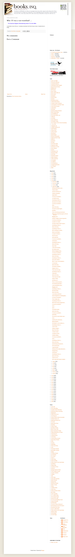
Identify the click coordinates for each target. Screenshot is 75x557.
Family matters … (55, 189)
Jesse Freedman (65, 524)
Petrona (52, 149)
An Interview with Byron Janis (57, 52)
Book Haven (53, 94)
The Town (53, 421)
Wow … (53, 205)
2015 (52, 384)
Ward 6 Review (54, 480)
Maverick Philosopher (55, 136)
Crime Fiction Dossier (55, 106)
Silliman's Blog (54, 511)
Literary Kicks (53, 130)
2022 (52, 178)
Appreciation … (55, 195)
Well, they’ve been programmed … (59, 302)
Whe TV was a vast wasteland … (58, 261)
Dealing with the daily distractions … (59, 349)
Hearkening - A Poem (55, 58)
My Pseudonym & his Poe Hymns (57, 505)
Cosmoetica (53, 436)
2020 (52, 375)
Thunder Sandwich (54, 472)
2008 (52, 396)
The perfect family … (56, 309)
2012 (52, 389)
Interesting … (54, 314)
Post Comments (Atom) (16, 96)
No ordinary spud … (56, 249)
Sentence (53, 468)
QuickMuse (53, 463)
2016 (52, 382)
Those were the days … (56, 269)
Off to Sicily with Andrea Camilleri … (59, 359)
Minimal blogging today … (57, 251)
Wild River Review (54, 483)
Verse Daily (53, 477)
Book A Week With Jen (55, 92)
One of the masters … (56, 259)
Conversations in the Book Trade (57, 104)
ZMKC (52, 167)
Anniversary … (55, 240)
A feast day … (55, 273)
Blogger (42, 550)
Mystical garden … (55, 321)
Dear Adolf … (54, 245)
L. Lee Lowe (53, 124)
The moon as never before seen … (59, 316)
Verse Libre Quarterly (55, 478)
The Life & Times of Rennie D (57, 504)
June (53, 364)
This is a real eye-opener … (57, 282)
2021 (52, 180)
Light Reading (53, 128)
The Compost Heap (55, 496)
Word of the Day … (56, 207)
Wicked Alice (53, 481)
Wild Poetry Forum (54, 423)
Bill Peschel (53, 89)
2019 (52, 377)
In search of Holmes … (56, 233)
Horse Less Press (54, 445)
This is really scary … (56, 299)
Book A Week (53, 91)
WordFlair (53, 424)
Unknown (65, 532)
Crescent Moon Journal (55, 438)
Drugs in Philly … (55, 278)
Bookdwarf (53, 95)
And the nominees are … (57, 191)
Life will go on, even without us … (58, 323)
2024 (52, 174)
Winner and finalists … (56, 232)
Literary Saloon (54, 131)
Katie (64, 529)
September (54, 186)
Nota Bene (53, 140)
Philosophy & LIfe (54, 151)
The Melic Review (54, 453)
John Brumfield (65, 527)
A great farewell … (55, 347)
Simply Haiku (53, 465)
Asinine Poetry (54, 426)
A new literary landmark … (57, 294)
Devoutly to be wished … (57, 201)
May (53, 366)
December (54, 181)
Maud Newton (53, 134)
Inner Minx (53, 118)
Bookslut (52, 98)
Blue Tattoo (53, 492)
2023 (52, 176)
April (53, 368)
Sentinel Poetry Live (55, 418)
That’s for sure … (55, 357)
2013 (52, 387)
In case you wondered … (57, 196)
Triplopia (52, 474)
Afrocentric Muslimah (55, 82)
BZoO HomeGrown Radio (56, 430)
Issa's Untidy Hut (54, 119)
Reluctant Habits (54, 152)
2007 (52, 398)
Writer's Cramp (54, 484)
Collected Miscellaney (55, 101)
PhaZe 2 (52, 457)
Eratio (52, 441)
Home (26, 94)
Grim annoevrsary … (56, 345)
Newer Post (9, 94)
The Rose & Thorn (54, 466)
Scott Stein (53, 154)
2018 (52, 379)
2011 (52, 391)
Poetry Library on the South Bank (57, 462)
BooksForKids (54, 97)
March (53, 370)
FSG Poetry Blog (54, 408)
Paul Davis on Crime (55, 146)
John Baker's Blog (54, 121)
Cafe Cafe (53, 406)
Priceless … (54, 210)
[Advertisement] (26, 82)
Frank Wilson (65, 522)
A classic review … (55, 331)
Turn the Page (54, 514)
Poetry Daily (53, 459)
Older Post (43, 94)
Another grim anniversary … (57, 319)
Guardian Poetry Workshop (56, 409)
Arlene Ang (53, 489)
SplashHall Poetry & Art (55, 420)
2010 (52, 392)
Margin (52, 451)
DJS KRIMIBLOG (54, 113)
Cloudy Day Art (54, 433)
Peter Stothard (54, 148)
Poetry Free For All (54, 414)
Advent (52, 53)
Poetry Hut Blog (54, 460)
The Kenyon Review (55, 448)
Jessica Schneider (54, 501)
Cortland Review (54, 435)
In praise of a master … (56, 221)
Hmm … (53, 306)
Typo (52, 475)
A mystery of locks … (56, 333)
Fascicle (52, 442)
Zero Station (53, 166)
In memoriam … (55, 263)
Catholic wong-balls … (56, 193)
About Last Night (54, 80)
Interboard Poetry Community (57, 411)
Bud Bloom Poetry (54, 427)
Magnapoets (53, 412)
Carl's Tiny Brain (54, 493)
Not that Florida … (55, 290)
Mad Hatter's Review (55, 450)
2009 (52, 394)
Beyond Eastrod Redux (55, 86)
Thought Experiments (55, 164)
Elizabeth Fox (65, 520)
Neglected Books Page (55, 137)
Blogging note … (55, 216)
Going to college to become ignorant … (59, 218)
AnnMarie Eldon (54, 487)
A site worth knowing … (56, 247)
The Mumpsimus (54, 163)
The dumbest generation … (57, 283)
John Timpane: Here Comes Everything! (59, 122)
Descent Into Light (54, 498)
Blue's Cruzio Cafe (54, 429)
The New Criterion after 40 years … (59, 223)
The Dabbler (53, 160)
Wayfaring (53, 56)
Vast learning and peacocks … (58, 343)
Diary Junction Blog (55, 112)
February (54, 371)
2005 (52, 401)
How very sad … (55, 235)
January (54, 373)
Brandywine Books (54, 100)
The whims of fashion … (57, 266)
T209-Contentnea (54, 158)
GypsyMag (53, 444)
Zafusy (52, 486)
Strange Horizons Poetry (56, 469)
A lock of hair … (55, 326)
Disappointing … (55, 350)
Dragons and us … (55, 268)
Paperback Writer (54, 145)
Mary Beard (53, 133)
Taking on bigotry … (56, 328)
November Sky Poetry (55, 507)
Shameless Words (54, 155)
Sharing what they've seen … (58, 188)
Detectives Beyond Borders (56, 110)
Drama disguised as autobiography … (59, 295)
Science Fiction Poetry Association (57, 417)
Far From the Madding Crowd (57, 499)
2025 (52, 173)
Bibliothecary (53, 88)
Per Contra (53, 456)
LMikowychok (65, 530)
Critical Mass (53, 107)
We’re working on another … (57, 230)
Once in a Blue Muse (55, 508)
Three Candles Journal (55, 471)
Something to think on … (57, 200)
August (53, 361)
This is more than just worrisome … (59, 212)
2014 (52, 385)
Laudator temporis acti (55, 127)
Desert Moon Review (55, 439)
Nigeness (53, 139)
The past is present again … (57, 208)
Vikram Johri (65, 536)
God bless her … (55, 280)
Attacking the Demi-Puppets (56, 85)
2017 (52, 380)
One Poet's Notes (54, 143)
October (54, 184)
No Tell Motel (53, 454)
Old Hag (52, 142)
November (54, 183)
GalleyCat (53, 116)
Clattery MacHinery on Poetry (57, 432)
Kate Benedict (54, 502)
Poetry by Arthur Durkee (55, 490)
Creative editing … (55, 335)
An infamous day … (56, 198)
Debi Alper (53, 109)
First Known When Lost (55, 115)
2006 (52, 399)
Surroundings (53, 513)
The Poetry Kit (54, 415)
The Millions (53, 161)
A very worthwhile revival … (57, 285)
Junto (52, 447)
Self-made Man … (55, 237)
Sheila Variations (54, 157)
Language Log (54, 125)
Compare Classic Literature (56, 103)
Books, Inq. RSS (54, 542)
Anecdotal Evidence (55, 83)
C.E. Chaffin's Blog (54, 495)
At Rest (52, 55)
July (53, 363)
